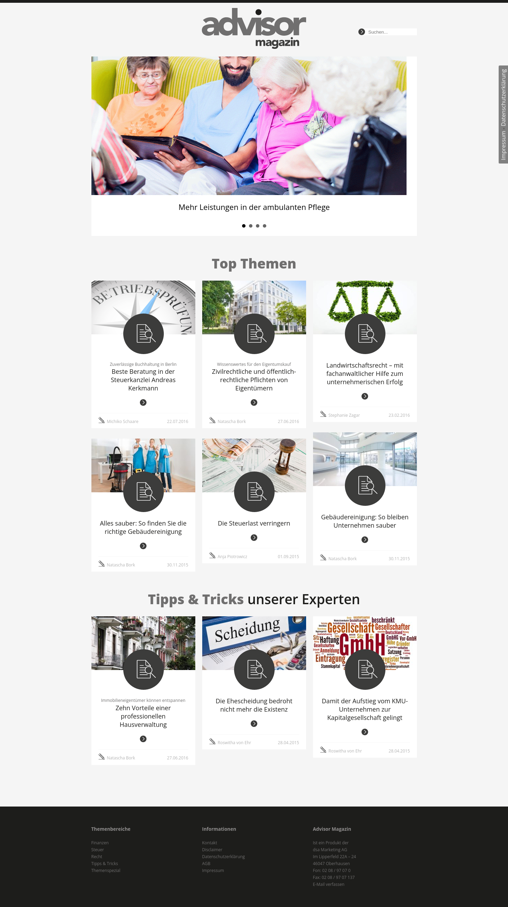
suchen (361, 31)
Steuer (97, 850)
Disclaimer (212, 850)
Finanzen (100, 843)
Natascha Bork (232, 421)
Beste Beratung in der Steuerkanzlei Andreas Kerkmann (143, 379)
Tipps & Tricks (104, 863)
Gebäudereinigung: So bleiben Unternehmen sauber (365, 521)
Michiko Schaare (123, 421)
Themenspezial (106, 870)
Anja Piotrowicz (232, 557)
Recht (97, 857)
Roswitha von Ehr (234, 743)
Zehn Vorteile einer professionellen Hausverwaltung (143, 716)
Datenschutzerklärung (503, 97)
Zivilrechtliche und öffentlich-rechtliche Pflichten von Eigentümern (254, 379)
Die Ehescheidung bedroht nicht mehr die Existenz (254, 705)
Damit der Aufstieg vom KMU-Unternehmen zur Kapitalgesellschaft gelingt (365, 709)
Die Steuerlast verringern (254, 523)
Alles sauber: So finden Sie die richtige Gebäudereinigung (143, 527)
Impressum (503, 145)
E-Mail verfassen (329, 884)
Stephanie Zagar (344, 415)
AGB (206, 863)
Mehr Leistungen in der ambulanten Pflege (254, 207)
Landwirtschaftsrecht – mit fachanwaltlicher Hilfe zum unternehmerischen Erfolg (364, 373)
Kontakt (209, 843)
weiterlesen (143, 402)
